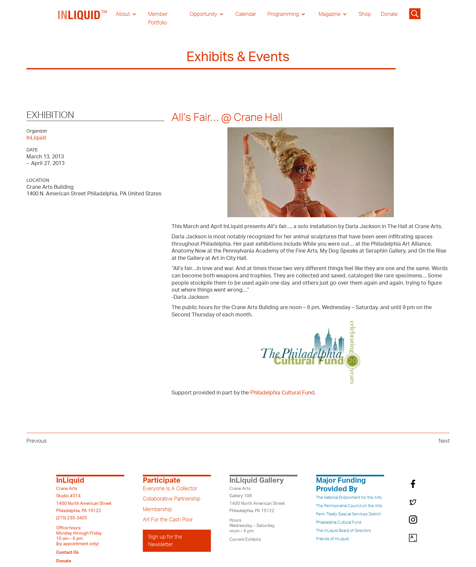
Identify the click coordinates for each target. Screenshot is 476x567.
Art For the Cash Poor (168, 519)
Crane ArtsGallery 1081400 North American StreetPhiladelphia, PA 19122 (257, 500)
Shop (365, 14)
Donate (389, 14)
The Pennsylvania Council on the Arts (349, 506)
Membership (157, 509)
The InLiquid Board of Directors (343, 531)
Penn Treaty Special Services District (348, 514)
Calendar (245, 14)
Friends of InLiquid (332, 539)
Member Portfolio (158, 18)
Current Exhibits (245, 540)
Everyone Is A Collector (170, 488)
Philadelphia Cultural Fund (282, 392)
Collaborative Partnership (171, 499)
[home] (82, 18)
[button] (126, 14)
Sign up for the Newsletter (165, 540)
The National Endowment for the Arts (348, 498)
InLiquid (36, 138)
